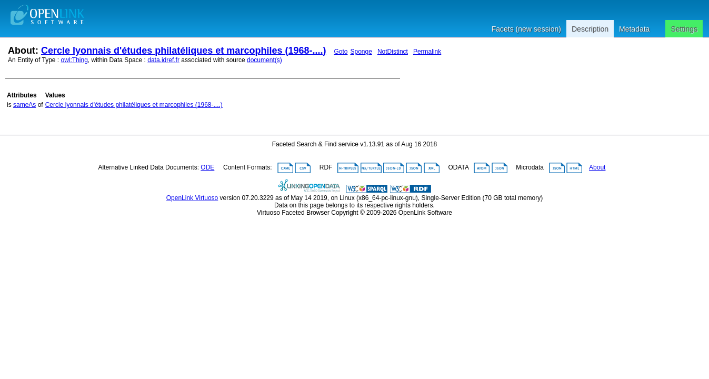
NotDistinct (392, 51)
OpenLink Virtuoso (192, 198)
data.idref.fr (163, 60)
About (597, 167)
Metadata (634, 29)
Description (590, 29)
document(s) (264, 60)
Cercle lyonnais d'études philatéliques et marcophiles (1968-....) (183, 50)
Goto (340, 51)
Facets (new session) (526, 29)
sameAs (24, 104)
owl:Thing (74, 60)
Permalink (427, 51)
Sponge (361, 51)
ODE (207, 167)
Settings (684, 29)
